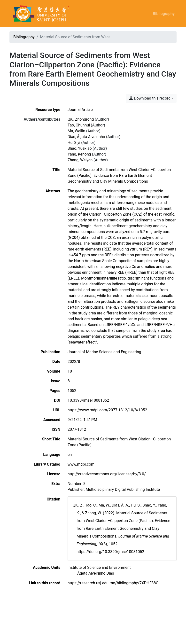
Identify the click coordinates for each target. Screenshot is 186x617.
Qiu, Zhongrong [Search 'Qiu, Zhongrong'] (81, 119)
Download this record (149, 98)
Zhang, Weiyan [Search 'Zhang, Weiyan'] (80, 160)
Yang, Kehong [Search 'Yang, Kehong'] (79, 154)
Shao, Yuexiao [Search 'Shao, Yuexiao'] (80, 148)
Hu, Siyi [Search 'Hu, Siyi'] (74, 142)
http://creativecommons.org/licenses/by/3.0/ (107, 474)
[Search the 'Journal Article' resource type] (80, 109)
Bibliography (164, 13)
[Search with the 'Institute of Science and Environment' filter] (99, 567)
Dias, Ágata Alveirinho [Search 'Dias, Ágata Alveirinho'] (86, 136)
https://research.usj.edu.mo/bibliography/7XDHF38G (113, 583)
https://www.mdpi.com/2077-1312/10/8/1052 (107, 410)
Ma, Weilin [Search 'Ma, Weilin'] (76, 131)
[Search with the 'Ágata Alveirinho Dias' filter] (95, 573)
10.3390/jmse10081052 (88, 400)
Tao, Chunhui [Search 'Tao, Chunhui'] (79, 125)
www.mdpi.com (81, 464)
